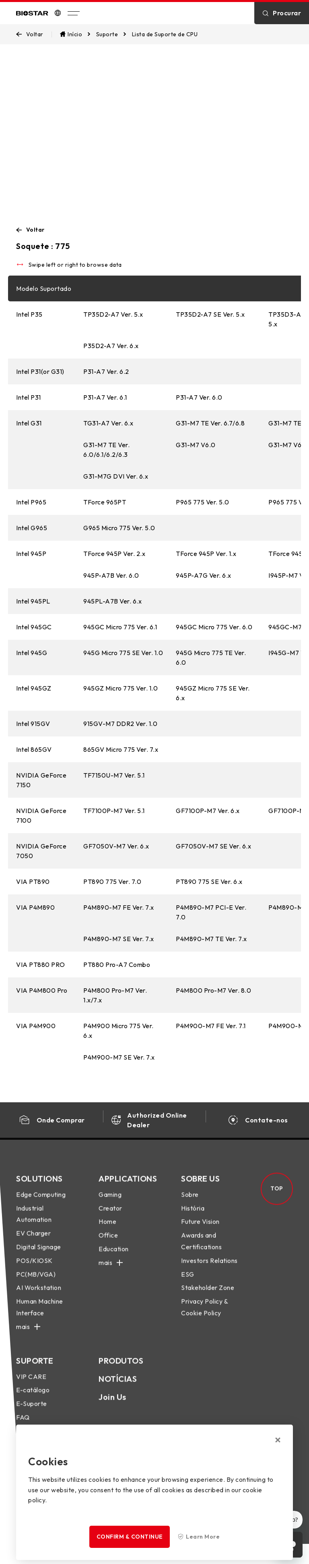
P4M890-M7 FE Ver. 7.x (118, 907)
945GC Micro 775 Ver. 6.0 (214, 627)
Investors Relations (209, 1268)
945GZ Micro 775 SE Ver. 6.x (213, 693)
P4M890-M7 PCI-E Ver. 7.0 (211, 912)
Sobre (190, 1202)
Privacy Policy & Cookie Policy (204, 1315)
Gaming (110, 1202)
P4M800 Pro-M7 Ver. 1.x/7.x (115, 995)
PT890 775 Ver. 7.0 (112, 881)
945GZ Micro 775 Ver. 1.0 (120, 688)
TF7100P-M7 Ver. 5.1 (114, 811)
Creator (110, 1216)
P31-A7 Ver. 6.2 (106, 371)
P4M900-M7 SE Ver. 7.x (119, 1057)
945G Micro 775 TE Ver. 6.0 (211, 657)
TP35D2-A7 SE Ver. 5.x (210, 314)
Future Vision (200, 1230)
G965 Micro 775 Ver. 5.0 (119, 528)
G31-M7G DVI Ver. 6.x (115, 476)
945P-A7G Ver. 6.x (203, 575)
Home (107, 1230)
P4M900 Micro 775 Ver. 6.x (118, 1030)
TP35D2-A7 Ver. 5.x (113, 314)
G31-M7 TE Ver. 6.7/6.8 (210, 423)
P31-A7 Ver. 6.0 (199, 397)
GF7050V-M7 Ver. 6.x (116, 846)
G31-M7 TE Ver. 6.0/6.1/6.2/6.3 (106, 449)
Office (108, 1243)
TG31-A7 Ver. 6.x (108, 423)
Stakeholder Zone (207, 1296)
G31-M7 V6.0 (196, 445)
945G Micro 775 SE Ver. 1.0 (123, 653)
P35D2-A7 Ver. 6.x (111, 346)
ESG (187, 1282)
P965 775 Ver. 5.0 (202, 502)
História (192, 1216)
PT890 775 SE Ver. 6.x (209, 881)
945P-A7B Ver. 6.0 (111, 575)
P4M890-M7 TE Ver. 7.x (211, 939)
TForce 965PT (104, 502)
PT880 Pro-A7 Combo (116, 964)
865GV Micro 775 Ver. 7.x (120, 749)
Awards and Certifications (201, 1249)
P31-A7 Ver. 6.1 (105, 397)
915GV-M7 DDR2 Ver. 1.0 (120, 724)
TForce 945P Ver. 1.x (206, 554)
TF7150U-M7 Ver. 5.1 (114, 775)
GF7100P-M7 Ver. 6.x (208, 811)
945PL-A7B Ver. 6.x (112, 601)
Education (114, 1257)
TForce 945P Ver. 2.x (114, 554)
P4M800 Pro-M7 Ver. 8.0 (213, 990)
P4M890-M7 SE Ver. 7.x (118, 939)
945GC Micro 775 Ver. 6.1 (120, 627)
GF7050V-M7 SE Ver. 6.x (213, 846)
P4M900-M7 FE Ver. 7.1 (211, 1026)
